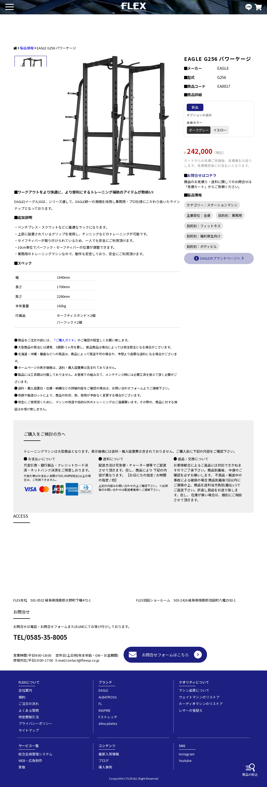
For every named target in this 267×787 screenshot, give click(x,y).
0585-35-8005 (47, 637)
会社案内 (25, 690)
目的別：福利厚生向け (204, 236)
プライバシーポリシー (35, 723)
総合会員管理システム (35, 753)
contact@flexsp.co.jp (82, 660)
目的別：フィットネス (204, 225)
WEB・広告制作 (30, 760)
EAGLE (103, 690)
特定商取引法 (29, 716)
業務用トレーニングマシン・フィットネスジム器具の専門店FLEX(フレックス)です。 (133, 7)
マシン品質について (194, 690)
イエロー (220, 129)
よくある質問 (29, 710)
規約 (22, 697)
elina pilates (108, 723)
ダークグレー (199, 129)
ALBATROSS (108, 697)
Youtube (185, 760)
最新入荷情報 (109, 753)
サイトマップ (29, 730)
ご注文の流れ (29, 703)
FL (100, 703)
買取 (22, 767)
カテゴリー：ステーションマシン (212, 204)
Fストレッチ (108, 716)
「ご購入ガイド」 (64, 340)
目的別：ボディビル (202, 246)
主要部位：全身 (198, 215)
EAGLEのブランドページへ (220, 258)
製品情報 (27, 47)
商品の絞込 (250, 770)
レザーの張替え (191, 710)
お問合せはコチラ (201, 175)
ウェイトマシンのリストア (199, 697)
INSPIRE (105, 710)
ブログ (104, 760)
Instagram (187, 753)
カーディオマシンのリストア (201, 703)
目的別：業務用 (230, 215)
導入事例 (105, 767)
